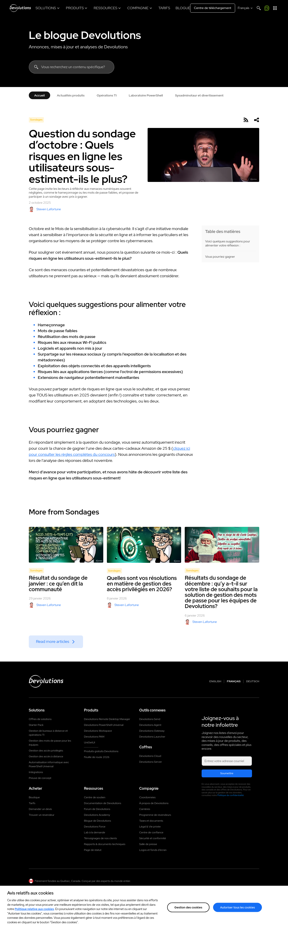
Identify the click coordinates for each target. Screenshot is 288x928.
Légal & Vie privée (150, 826)
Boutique (34, 797)
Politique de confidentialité (230, 795)
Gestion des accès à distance (46, 756)
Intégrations (36, 772)
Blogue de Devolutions (97, 821)
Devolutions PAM (94, 736)
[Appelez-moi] (267, 8)
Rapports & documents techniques (104, 844)
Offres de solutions (40, 719)
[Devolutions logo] (46, 681)
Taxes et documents (151, 821)
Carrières (144, 809)
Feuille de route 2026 (96, 757)
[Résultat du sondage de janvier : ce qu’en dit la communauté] (66, 545)
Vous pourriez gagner (220, 257)
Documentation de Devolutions (102, 803)
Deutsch (252, 681)
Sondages (36, 119)
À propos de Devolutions (154, 803)
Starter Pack (36, 725)
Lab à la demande (94, 832)
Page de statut (92, 850)
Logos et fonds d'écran (152, 850)
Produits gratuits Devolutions (101, 751)
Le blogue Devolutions (85, 35)
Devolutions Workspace (98, 731)
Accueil (39, 95)
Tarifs (32, 803)
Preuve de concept (40, 778)
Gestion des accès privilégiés (46, 750)
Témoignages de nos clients (100, 838)
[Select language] (245, 8)
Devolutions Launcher (152, 736)
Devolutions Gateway (152, 731)
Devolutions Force (94, 826)
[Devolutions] (20, 8)
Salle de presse (148, 844)
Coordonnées (147, 797)
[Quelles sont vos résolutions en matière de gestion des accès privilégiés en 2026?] (144, 545)
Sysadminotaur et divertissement (199, 95)
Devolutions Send (149, 719)
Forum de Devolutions (97, 809)
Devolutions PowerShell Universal (103, 725)
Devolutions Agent (150, 725)
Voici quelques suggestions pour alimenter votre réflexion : (227, 243)
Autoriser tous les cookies (237, 913)
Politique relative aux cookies (34, 914)
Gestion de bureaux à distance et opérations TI (48, 733)
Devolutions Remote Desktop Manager (107, 719)
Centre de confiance (151, 832)
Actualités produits (71, 95)
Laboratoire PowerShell (146, 95)
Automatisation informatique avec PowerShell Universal (49, 764)
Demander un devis (40, 809)
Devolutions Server (150, 762)
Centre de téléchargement (212, 8)
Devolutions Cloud (150, 756)
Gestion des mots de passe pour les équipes (50, 743)
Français (234, 681)
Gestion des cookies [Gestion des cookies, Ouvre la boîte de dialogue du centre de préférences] (188, 913)
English (215, 681)
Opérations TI (107, 95)
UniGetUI (89, 742)
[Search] (259, 8)
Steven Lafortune (45, 209)
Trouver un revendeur (41, 815)
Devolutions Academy (97, 815)
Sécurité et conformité (152, 838)
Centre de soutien (94, 797)
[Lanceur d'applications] (275, 8)
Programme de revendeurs (155, 815)
